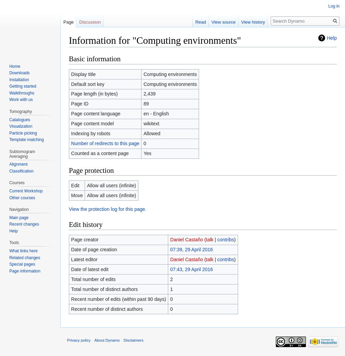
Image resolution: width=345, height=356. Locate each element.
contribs (225, 239)
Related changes (24, 257)
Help (332, 38)
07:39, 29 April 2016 (191, 249)
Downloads (19, 73)
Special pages (22, 264)
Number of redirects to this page (105, 143)
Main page (18, 217)
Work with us (21, 99)
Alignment (18, 164)
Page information (24, 271)
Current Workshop (25, 191)
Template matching (26, 139)
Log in (334, 6)
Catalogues (19, 119)
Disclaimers (134, 340)
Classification (21, 171)
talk (209, 239)
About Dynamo (107, 340)
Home (14, 66)
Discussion (90, 22)
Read (200, 22)
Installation (19, 79)
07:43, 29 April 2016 (191, 269)
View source (223, 22)
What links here (23, 251)
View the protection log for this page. (107, 209)
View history (253, 22)
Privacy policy (78, 340)
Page (68, 22)
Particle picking (23, 133)
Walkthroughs (21, 93)
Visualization (20, 126)
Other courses (22, 197)
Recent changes (24, 224)
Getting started (22, 86)
